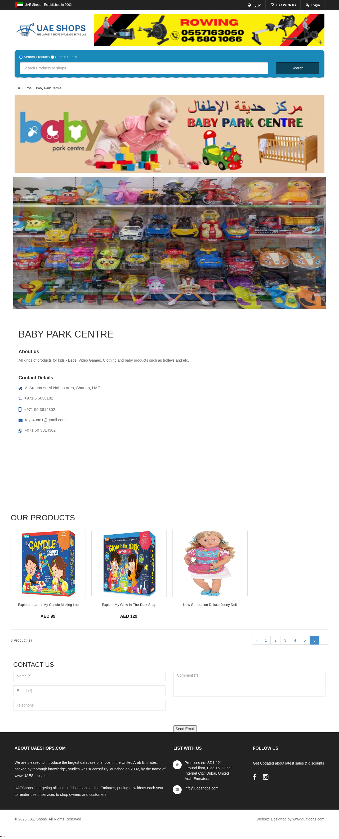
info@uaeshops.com (201, 788)
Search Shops (66, 57)
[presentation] (213, 711)
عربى (256, 5)
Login (315, 5)
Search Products (37, 57)
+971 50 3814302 (37, 409)
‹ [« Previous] (256, 640)
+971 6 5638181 (36, 398)
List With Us (286, 5)
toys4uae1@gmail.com (42, 420)
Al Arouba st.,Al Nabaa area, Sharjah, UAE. (60, 387)
